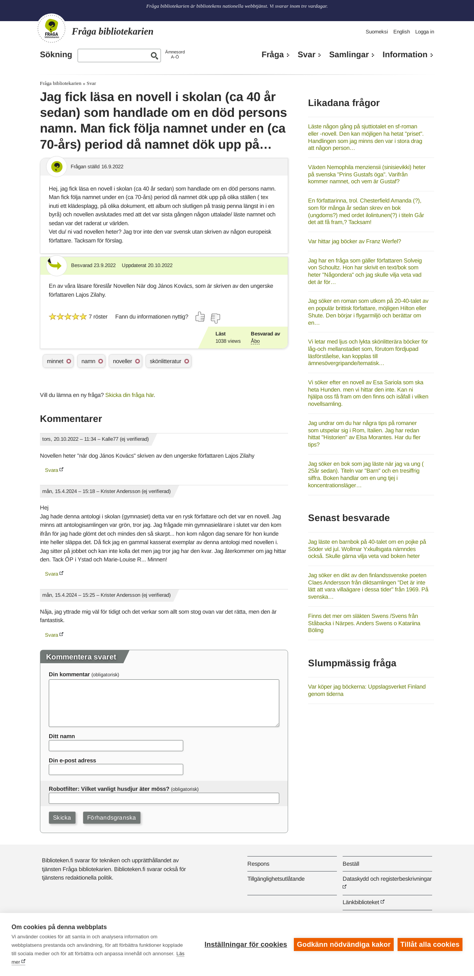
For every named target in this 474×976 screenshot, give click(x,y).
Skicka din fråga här (129, 395)
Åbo (255, 341)
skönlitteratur (165, 361)
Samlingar (349, 54)
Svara (51, 470)
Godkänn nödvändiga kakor (344, 944)
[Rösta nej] (215, 319)
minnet (55, 361)
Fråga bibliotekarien (60, 83)
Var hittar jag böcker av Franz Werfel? (354, 241)
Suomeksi (377, 32)
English (401, 32)
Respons (258, 863)
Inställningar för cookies (245, 944)
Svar (306, 54)
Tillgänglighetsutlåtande (276, 878)
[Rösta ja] (201, 317)
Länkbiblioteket (361, 902)
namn (88, 361)
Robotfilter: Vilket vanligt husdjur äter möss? (109, 788)
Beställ (351, 863)
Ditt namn (62, 736)
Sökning (56, 54)
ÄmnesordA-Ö (175, 54)
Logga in (424, 32)
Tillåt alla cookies (429, 944)
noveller (122, 361)
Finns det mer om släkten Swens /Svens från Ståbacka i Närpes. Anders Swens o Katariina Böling (364, 622)
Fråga (273, 54)
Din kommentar (69, 674)
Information (405, 54)
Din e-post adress (72, 760)
